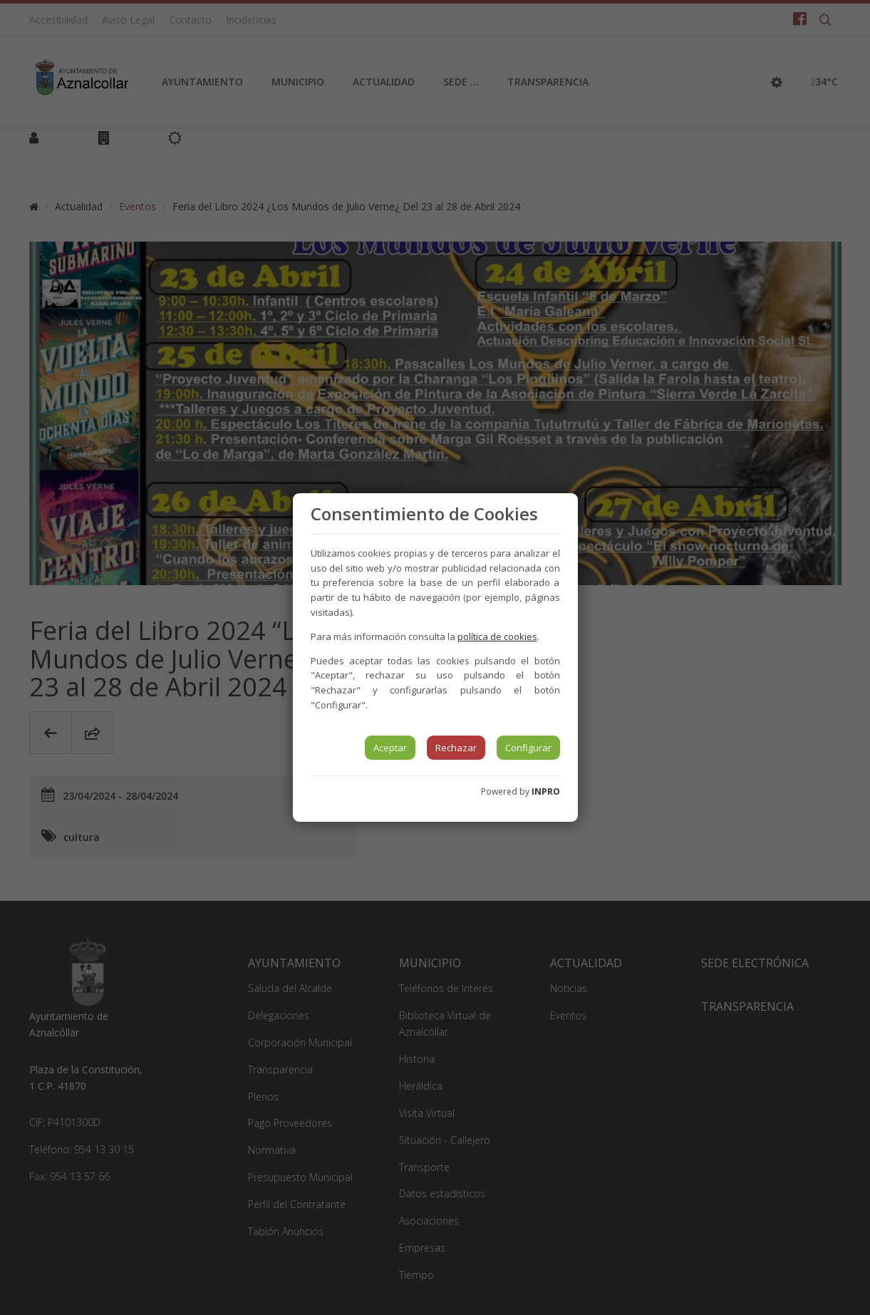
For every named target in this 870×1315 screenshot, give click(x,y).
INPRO (546, 791)
